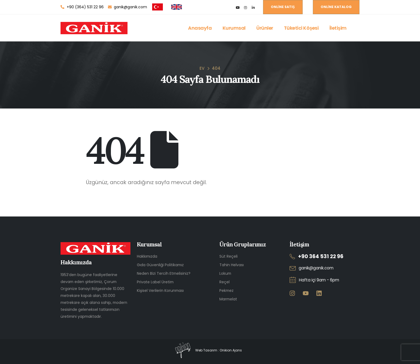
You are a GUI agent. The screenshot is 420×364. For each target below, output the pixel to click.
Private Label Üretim (155, 282)
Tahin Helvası (231, 265)
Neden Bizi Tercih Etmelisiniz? (163, 273)
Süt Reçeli (228, 256)
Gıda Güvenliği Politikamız (160, 265)
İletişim (338, 28)
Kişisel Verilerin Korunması (160, 290)
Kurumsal (234, 28)
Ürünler (264, 28)
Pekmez (226, 290)
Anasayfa (200, 28)
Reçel (224, 282)
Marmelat (228, 299)
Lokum (225, 273)
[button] (283, 7)
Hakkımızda (147, 256)
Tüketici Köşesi (301, 28)
